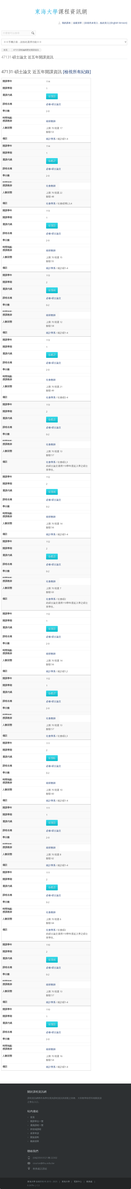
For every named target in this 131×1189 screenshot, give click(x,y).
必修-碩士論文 (53, 104)
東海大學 (31, 1181)
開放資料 (34, 1137)
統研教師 (51, 121)
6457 (52, 161)
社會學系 (51, 203)
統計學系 (51, 138)
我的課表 (66, 22)
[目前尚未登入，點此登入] (97, 22)
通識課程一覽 (36, 1125)
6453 (52, 420)
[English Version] (118, 22)
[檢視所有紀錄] (77, 71)
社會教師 (51, 185)
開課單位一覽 (36, 1121)
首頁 (32, 1117)
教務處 (89, 1181)
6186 (52, 758)
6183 (52, 96)
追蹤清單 (77, 22)
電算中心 (78, 1181)
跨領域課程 (35, 1129)
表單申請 (34, 1133)
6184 (52, 290)
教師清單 (34, 1141)
